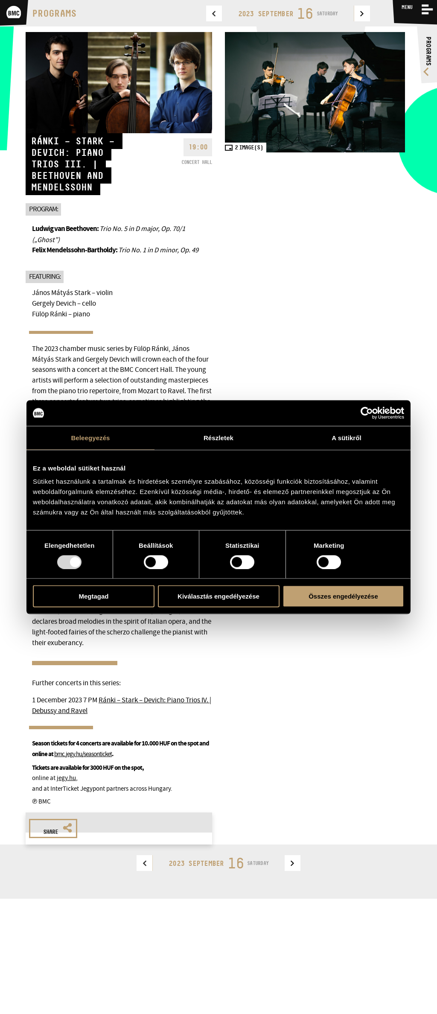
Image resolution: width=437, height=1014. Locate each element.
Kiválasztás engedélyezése (218, 596)
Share (57, 829)
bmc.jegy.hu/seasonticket (83, 754)
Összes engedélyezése (343, 596)
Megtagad (93, 596)
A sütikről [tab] (346, 437)
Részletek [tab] (218, 437)
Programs (54, 13)
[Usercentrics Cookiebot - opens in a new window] (366, 412)
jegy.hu (66, 778)
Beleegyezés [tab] (90, 437)
